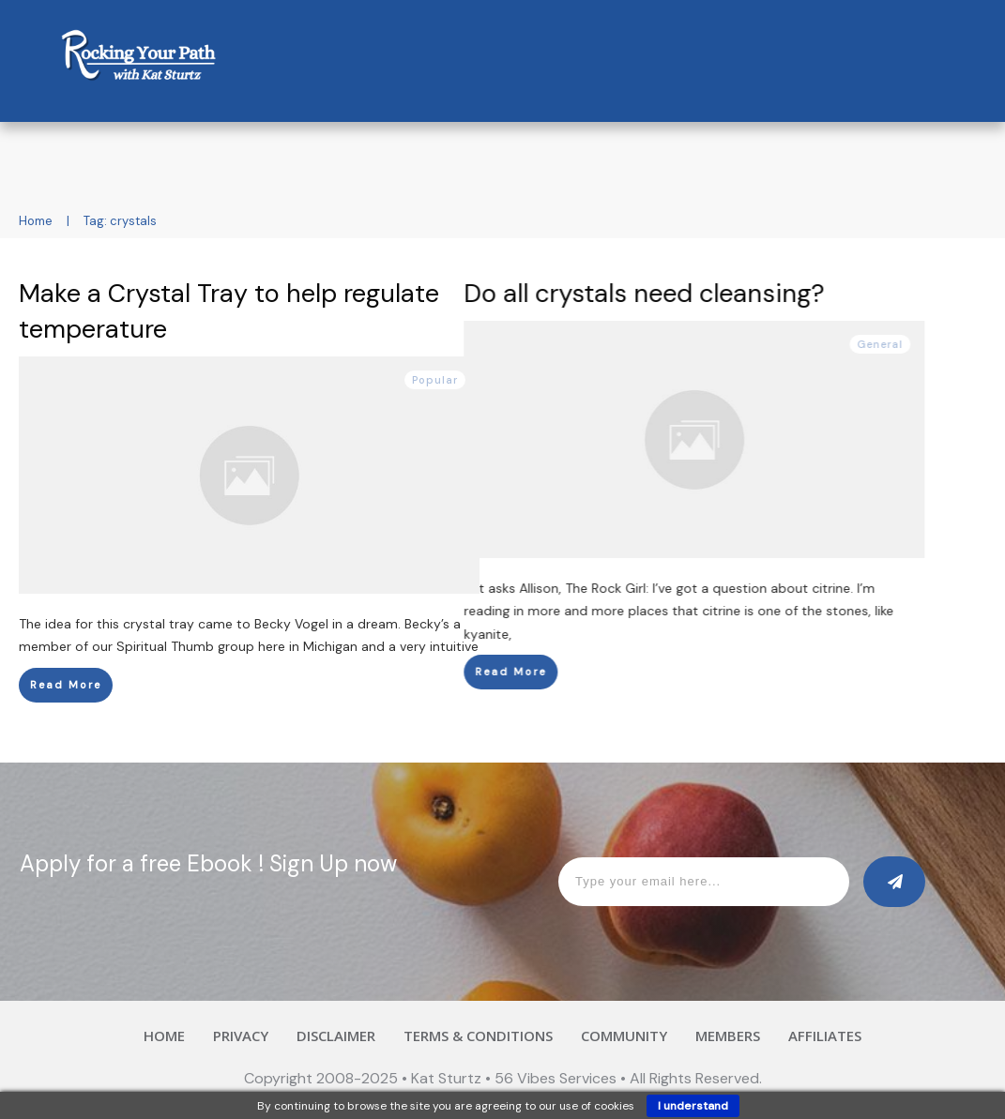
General (938, 344)
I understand (693, 1105)
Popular (435, 379)
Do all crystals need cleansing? (702, 293)
